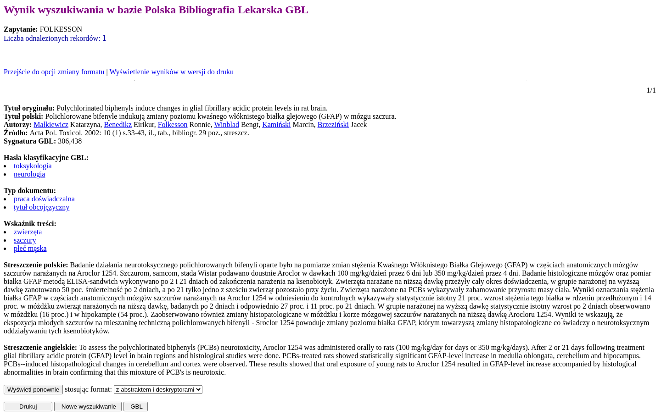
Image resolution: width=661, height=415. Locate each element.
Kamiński (276, 124)
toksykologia (33, 166)
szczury (25, 240)
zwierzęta (28, 232)
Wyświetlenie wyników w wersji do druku (171, 72)
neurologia (29, 174)
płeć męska (30, 248)
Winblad (226, 124)
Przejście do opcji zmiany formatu (54, 72)
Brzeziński (333, 124)
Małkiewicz (51, 124)
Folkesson (173, 124)
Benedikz (118, 124)
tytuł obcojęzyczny (41, 207)
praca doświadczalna (44, 199)
